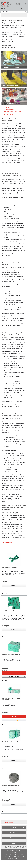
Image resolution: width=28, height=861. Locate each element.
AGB (23, 856)
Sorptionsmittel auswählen (11, 113)
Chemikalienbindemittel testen (12, 114)
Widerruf (21, 854)
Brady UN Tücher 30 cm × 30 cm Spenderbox (11, 699)
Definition (6, 107)
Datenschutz (10, 858)
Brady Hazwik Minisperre (9, 567)
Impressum (17, 858)
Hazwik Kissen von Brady (9, 611)
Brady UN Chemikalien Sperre (10, 786)
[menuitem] (4, 8)
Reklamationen (17, 856)
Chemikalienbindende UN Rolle (11, 742)
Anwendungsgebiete (9, 109)
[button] (14, 677)
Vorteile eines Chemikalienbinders (12, 111)
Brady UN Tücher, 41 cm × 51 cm (11, 654)
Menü (4, 8)
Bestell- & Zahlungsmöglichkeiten (14, 850)
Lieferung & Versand (14, 852)
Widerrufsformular (8, 856)
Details (18, 585)
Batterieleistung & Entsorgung (11, 854)
